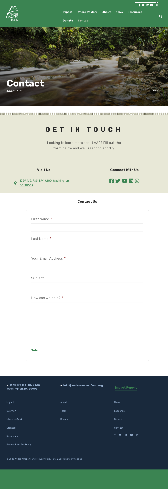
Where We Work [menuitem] (14, 422)
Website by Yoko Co (72, 461)
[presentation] (56, 338)
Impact (68, 12)
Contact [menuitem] (118, 430)
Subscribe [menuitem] (119, 413)
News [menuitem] (117, 405)
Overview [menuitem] (11, 413)
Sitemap (57, 461)
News (119, 12)
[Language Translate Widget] (146, 2)
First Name (41, 219)
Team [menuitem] (63, 413)
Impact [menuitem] (10, 405)
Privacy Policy (44, 461)
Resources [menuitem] (12, 438)
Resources (135, 12)
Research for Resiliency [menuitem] (19, 447)
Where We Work (87, 12)
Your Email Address (48, 258)
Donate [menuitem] (118, 422)
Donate (68, 20)
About (106, 12)
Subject (37, 278)
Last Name (41, 239)
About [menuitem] (63, 405)
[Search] (159, 16)
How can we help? (47, 298)
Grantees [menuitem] (12, 430)
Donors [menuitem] (64, 422)
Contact (84, 20)
